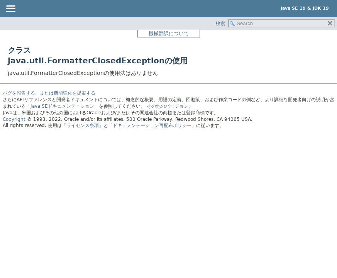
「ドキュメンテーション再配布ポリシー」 (152, 125)
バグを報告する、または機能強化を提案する (49, 93)
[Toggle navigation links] (10, 9)
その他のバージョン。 (170, 106)
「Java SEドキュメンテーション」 (62, 106)
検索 (220, 23)
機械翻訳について (169, 33)
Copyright (14, 119)
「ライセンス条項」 (82, 125)
